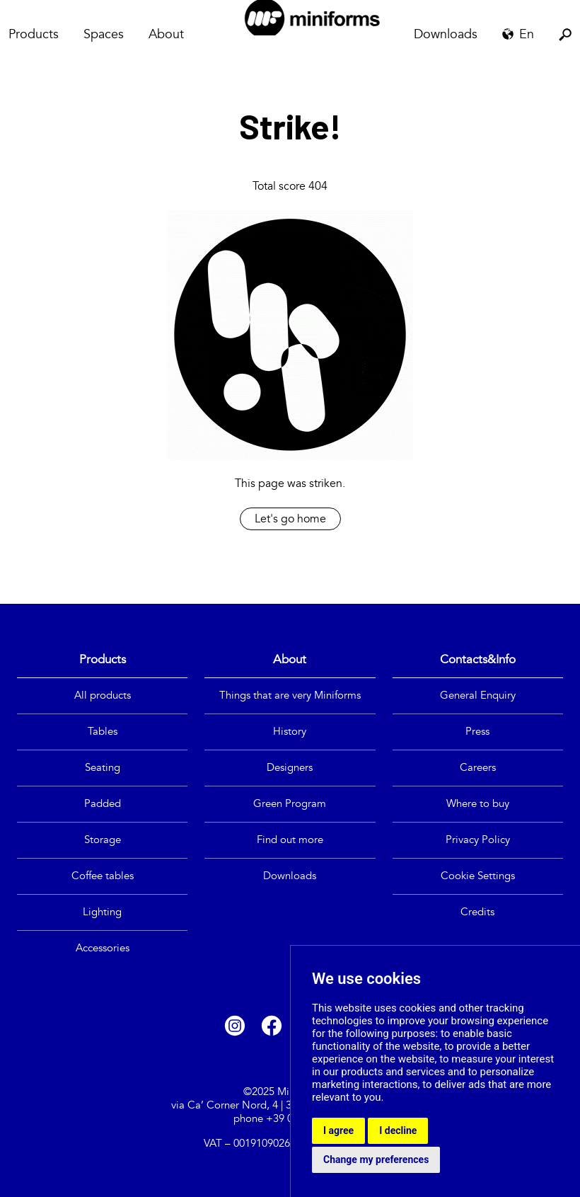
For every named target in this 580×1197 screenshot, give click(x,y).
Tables (102, 731)
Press (477, 731)
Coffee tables (102, 876)
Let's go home (290, 519)
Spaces (103, 34)
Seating (102, 767)
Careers (478, 767)
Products (33, 34)
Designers (290, 767)
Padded (102, 804)
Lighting (102, 912)
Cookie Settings (478, 876)
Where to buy (477, 804)
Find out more (290, 840)
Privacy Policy (478, 840)
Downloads (445, 34)
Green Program (289, 804)
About (166, 34)
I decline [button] (398, 1130)
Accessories (102, 948)
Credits (477, 912)
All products (102, 695)
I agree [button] (338, 1130)
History (289, 731)
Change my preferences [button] (376, 1159)
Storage (102, 840)
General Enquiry (478, 695)
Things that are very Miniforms (290, 695)
